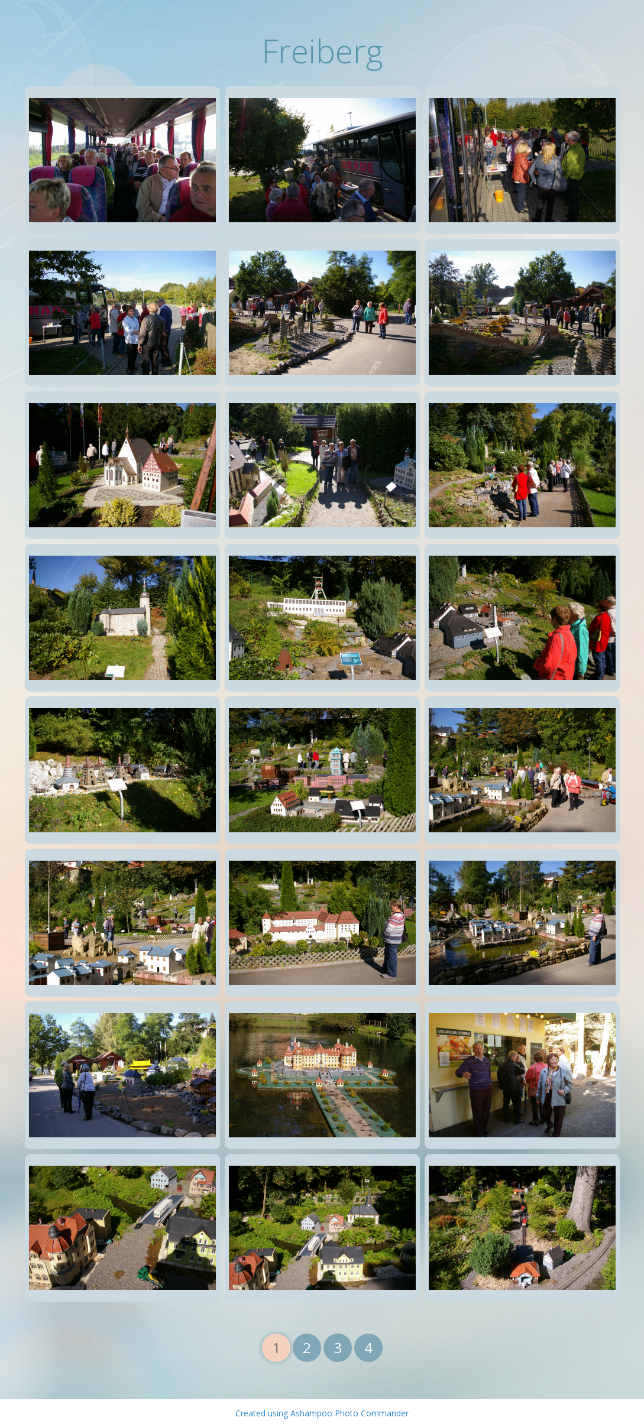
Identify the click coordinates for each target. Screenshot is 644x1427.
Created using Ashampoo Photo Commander (322, 1413)
